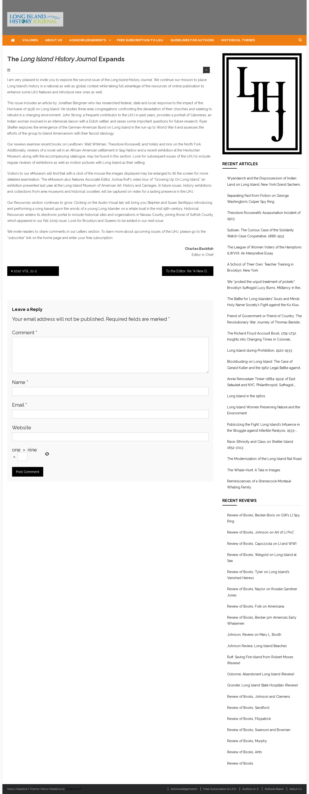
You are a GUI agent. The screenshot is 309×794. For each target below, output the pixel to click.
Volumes (30, 40)
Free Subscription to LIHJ (140, 40)
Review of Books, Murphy (247, 741)
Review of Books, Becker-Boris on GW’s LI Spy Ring (263, 518)
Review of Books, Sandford (248, 708)
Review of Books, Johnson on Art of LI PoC (260, 532)
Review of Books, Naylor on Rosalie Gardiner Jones (262, 592)
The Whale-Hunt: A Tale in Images (253, 470)
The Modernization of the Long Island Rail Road (264, 459)
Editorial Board (274, 789)
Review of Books (240, 763)
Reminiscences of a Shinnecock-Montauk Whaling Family (259, 484)
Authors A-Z (250, 789)
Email (19, 405)
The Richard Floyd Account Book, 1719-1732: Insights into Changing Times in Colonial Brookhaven (262, 336)
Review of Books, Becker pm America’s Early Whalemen (261, 620)
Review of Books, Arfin (244, 752)
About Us (53, 40)
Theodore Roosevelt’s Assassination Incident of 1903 (264, 216)
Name (20, 382)
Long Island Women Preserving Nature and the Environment (263, 410)
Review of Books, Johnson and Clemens (258, 696)
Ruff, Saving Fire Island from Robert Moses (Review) (260, 660)
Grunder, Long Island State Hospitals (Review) (262, 685)
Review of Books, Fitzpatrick (249, 719)
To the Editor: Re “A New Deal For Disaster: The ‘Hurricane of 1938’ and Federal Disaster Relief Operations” (190, 271)
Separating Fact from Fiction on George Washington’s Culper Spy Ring (258, 199)
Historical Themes (238, 40)
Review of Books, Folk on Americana (255, 606)
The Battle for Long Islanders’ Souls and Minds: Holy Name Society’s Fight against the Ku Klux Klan (263, 302)
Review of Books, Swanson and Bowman (258, 730)
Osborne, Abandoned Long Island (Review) (260, 674)
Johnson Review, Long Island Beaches (257, 646)
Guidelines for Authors (192, 40)
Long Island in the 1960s (246, 396)
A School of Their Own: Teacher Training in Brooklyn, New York (260, 267)
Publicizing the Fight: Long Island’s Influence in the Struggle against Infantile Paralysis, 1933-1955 (263, 428)
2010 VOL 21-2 (25, 271)
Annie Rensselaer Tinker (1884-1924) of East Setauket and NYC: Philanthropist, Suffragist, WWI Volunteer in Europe (261, 382)
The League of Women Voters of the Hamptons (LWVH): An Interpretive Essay (264, 250)
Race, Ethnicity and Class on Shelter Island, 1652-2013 (260, 445)
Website (21, 428)
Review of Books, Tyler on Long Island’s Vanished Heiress (258, 575)
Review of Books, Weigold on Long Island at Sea (261, 558)
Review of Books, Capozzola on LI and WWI (261, 544)
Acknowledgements (87, 40)
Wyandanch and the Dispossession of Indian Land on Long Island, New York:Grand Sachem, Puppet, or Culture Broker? (264, 181)
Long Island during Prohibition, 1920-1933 (259, 350)
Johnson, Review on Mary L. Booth (254, 635)
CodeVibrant (74, 789)
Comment (24, 332)
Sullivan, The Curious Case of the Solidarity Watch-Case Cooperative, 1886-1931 (260, 233)
